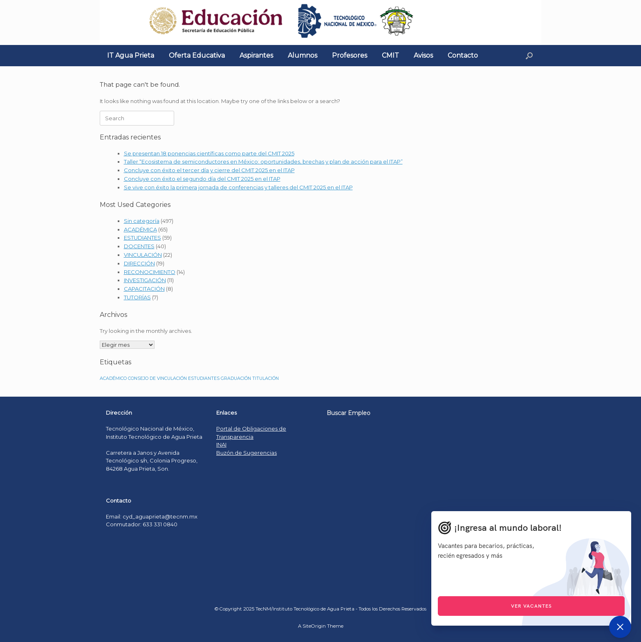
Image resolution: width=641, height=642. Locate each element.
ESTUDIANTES (142, 237)
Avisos (423, 55)
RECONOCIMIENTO (149, 272)
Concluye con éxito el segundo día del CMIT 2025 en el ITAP (202, 178)
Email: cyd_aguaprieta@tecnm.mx (151, 516)
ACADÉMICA (140, 229)
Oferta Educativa (197, 55)
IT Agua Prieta (130, 55)
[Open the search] (529, 55)
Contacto (463, 55)
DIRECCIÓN (139, 263)
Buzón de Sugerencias (246, 452)
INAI (221, 444)
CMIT (390, 55)
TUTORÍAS (137, 297)
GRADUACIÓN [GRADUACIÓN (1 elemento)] (236, 378)
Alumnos (302, 55)
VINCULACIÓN (143, 254)
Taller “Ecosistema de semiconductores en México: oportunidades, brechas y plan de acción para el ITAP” (263, 161)
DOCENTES (139, 246)
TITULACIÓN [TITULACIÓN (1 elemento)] (265, 378)
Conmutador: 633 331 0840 (141, 524)
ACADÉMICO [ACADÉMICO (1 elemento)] (113, 378)
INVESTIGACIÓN (145, 280)
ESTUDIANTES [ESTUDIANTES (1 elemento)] (204, 378)
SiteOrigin (314, 626)
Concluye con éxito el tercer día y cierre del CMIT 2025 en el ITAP (209, 170)
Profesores (349, 55)
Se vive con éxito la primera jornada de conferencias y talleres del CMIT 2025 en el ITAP (238, 187)
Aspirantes (256, 55)
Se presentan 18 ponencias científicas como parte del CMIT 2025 (209, 153)
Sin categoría (141, 221)
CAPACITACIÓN (144, 288)
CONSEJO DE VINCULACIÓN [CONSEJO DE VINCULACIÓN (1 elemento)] (157, 378)
